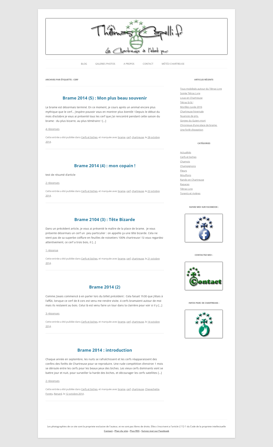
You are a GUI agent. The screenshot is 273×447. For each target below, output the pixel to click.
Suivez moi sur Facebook (155, 431)
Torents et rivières (190, 193)
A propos (129, 63)
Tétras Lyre (186, 189)
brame (121, 137)
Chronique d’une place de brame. (198, 125)
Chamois (185, 161)
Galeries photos (105, 63)
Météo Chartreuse (173, 63)
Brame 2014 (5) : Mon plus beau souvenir (105, 98)
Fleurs (183, 170)
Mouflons (185, 175)
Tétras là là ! (186, 102)
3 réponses (53, 313)
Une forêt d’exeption (191, 129)
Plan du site (121, 431)
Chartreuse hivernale (192, 111)
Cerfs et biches (89, 137)
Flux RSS (135, 431)
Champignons (188, 166)
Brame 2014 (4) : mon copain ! (104, 165)
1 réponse (52, 250)
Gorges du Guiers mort (193, 120)
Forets (49, 393)
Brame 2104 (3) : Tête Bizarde (104, 219)
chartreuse (138, 137)
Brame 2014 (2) (104, 287)
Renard (58, 393)
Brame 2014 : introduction (104, 350)
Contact (148, 63)
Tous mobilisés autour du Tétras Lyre (201, 88)
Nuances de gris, (189, 116)
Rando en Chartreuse (192, 179)
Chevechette (152, 389)
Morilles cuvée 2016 (191, 107)
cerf (128, 137)
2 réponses (53, 183)
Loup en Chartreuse (191, 98)
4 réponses (53, 129)
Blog (84, 63)
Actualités (185, 152)
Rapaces (184, 184)
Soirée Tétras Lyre (190, 93)
